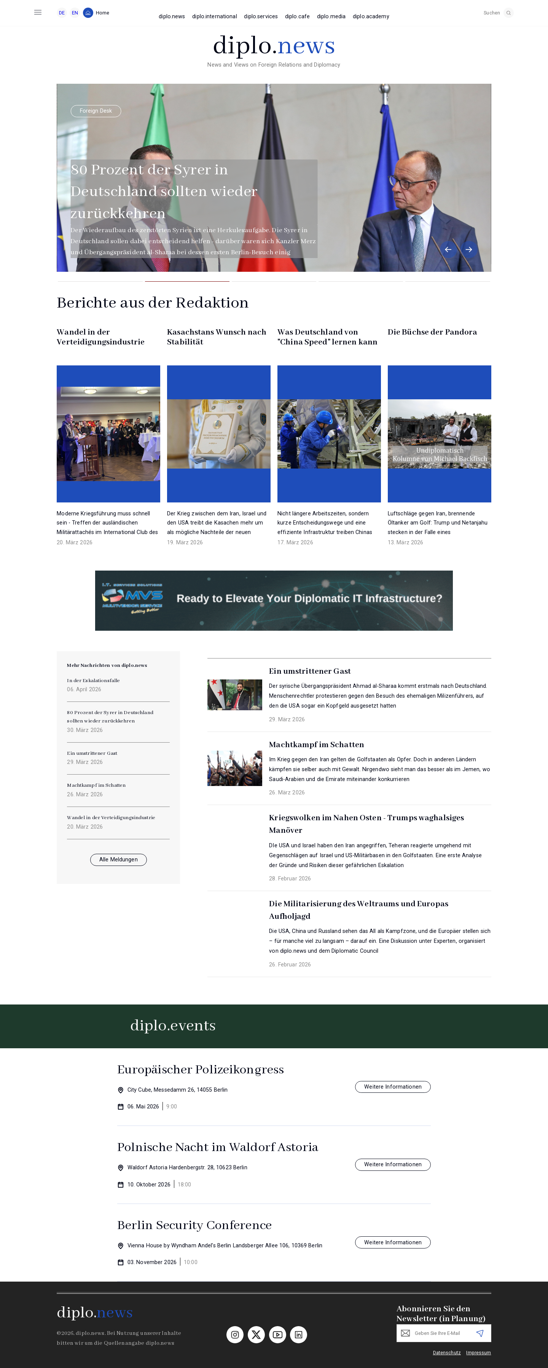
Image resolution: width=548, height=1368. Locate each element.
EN (75, 13)
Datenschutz (447, 1352)
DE (62, 13)
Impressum (478, 1352)
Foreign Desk (89, 111)
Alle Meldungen (118, 859)
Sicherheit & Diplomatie (158, 111)
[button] (448, 249)
